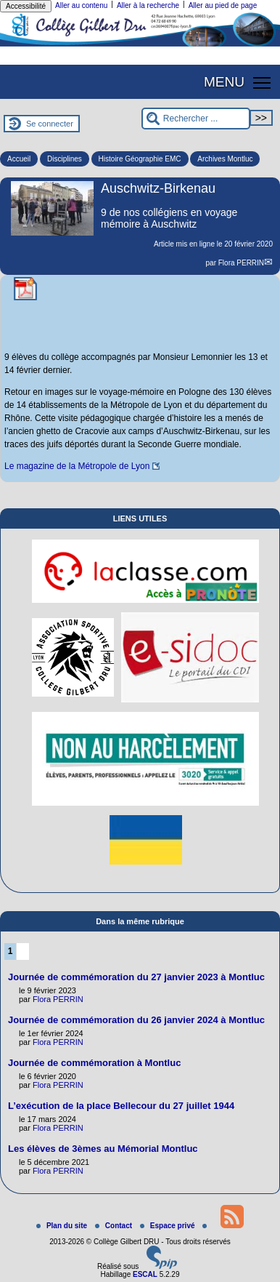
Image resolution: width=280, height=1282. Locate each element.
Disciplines (64, 159)
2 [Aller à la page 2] (22, 951)
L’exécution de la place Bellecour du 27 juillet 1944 (121, 1105)
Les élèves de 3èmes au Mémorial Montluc (103, 1148)
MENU (224, 81)
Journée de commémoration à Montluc (94, 1062)
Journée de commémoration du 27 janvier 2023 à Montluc (136, 976)
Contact (114, 1226)
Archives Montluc (224, 159)
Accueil (18, 159)
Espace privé (168, 1226)
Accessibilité (26, 6)
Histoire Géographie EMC (140, 159)
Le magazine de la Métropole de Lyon (76, 466)
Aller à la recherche (148, 5)
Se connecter (49, 123)
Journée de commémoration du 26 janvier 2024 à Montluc (136, 1019)
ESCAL (145, 1274)
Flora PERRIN (241, 263)
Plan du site (62, 1226)
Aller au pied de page (223, 5)
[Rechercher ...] (195, 118)
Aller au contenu (81, 5)
